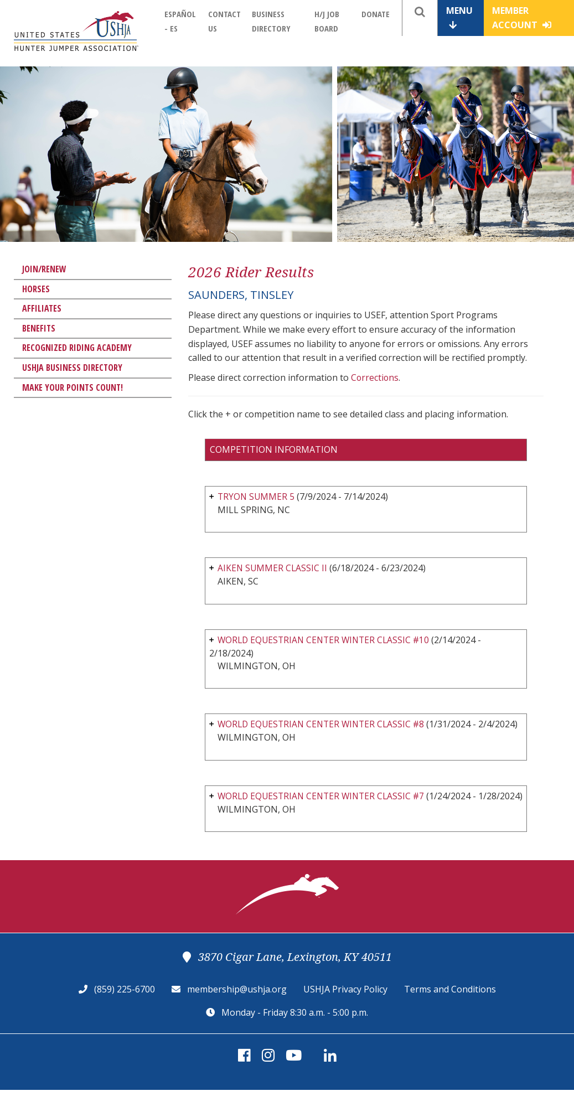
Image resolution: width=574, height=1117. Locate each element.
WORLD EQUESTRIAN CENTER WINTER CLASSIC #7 (324, 810)
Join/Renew (44, 269)
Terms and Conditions (450, 1016)
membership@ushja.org (237, 1016)
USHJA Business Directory (72, 367)
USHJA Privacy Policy (345, 1016)
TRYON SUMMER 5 (257, 496)
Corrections (375, 377)
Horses (36, 289)
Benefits (38, 328)
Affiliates (41, 308)
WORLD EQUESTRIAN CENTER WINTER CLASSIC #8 (324, 726)
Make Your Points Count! (72, 387)
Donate (375, 13)
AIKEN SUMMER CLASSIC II (273, 568)
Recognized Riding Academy (77, 348)
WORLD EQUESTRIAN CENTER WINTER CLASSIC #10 (327, 640)
